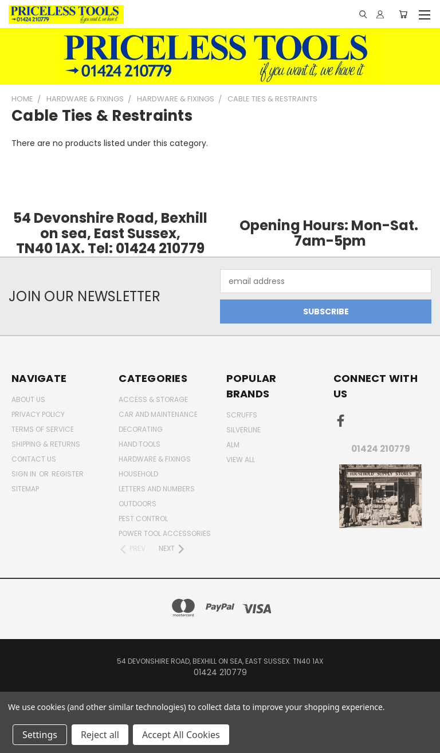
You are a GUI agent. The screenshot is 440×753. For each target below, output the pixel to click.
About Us (28, 399)
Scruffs (241, 415)
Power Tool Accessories (165, 533)
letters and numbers (157, 489)
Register (68, 474)
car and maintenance (158, 414)
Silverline (243, 430)
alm (232, 445)
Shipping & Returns (45, 444)
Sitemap (25, 489)
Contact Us (33, 459)
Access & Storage (153, 399)
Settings (39, 734)
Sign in (24, 474)
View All (240, 459)
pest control (143, 518)
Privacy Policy (38, 414)
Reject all (100, 734)
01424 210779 (380, 449)
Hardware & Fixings (155, 459)
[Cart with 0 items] (403, 14)
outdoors (137, 503)
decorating (141, 429)
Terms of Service (42, 429)
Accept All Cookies (181, 734)
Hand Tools (139, 444)
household (138, 474)
